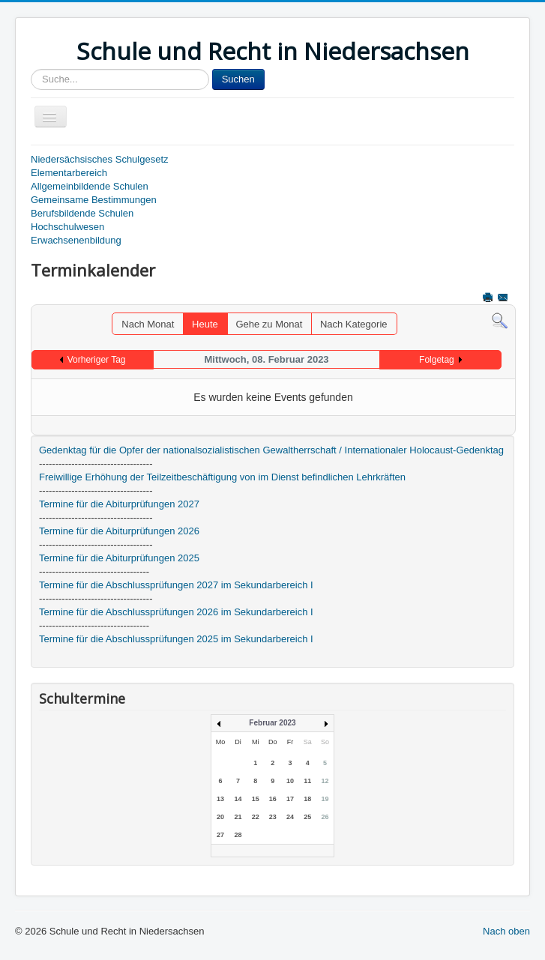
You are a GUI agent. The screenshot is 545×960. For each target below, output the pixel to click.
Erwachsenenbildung (76, 240)
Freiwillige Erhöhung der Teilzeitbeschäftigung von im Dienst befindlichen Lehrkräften (222, 477)
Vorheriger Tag (96, 359)
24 (290, 817)
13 (220, 799)
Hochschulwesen (67, 226)
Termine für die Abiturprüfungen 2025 (119, 558)
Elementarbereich (69, 172)
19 (324, 799)
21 (238, 817)
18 (307, 799)
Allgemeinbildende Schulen (89, 186)
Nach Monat (147, 324)
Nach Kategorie (354, 324)
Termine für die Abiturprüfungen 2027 (119, 504)
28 (238, 835)
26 (324, 817)
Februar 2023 (272, 723)
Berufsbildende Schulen (82, 213)
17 (290, 799)
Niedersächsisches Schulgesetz (100, 159)
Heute (205, 324)
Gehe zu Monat (268, 324)
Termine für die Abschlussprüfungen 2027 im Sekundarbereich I (176, 585)
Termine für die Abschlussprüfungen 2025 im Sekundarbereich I (176, 638)
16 (273, 799)
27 (220, 835)
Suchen (238, 79)
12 (324, 781)
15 (255, 799)
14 (238, 799)
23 (273, 817)
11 (307, 781)
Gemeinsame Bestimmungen (94, 199)
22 (255, 817)
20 (220, 817)
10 (290, 781)
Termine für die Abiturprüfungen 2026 (119, 531)
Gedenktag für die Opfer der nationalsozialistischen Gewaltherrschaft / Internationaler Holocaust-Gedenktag (271, 450)
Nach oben (506, 931)
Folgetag (436, 359)
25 (307, 817)
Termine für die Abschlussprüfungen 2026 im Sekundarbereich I (176, 612)
